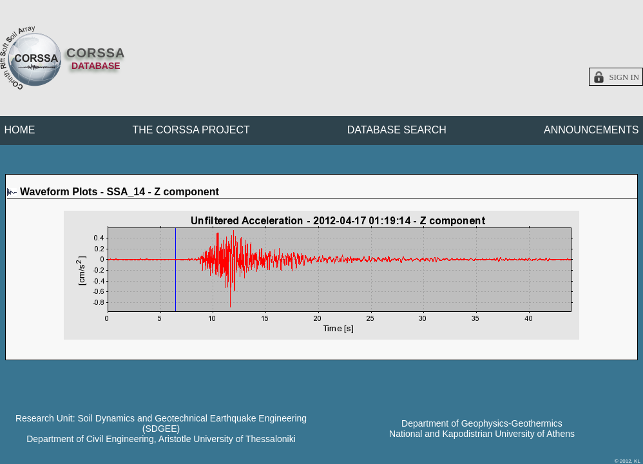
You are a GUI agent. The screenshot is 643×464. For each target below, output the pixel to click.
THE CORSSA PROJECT (191, 129)
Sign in (624, 77)
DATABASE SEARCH (396, 129)
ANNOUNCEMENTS (591, 129)
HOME (20, 129)
